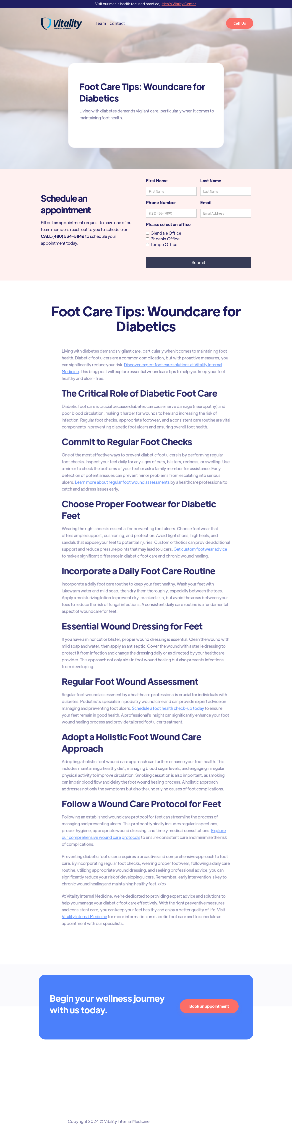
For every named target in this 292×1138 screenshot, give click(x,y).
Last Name (210, 180)
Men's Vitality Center (179, 3)
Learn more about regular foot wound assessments (122, 483)
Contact (117, 23)
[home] (61, 23)
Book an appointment (209, 1006)
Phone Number (161, 202)
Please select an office (168, 224)
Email (205, 202)
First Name (157, 180)
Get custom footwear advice (199, 550)
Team (100, 23)
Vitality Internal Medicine (85, 913)
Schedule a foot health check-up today (167, 707)
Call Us (239, 23)
